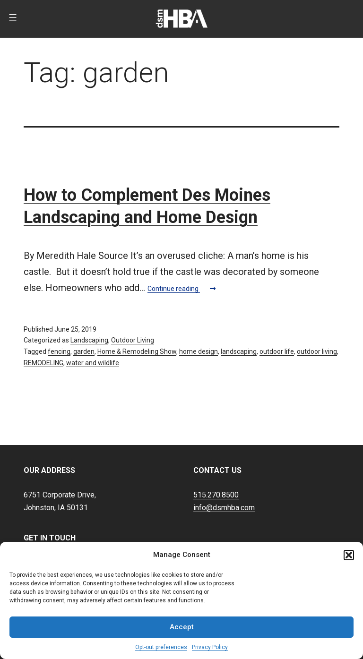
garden (84, 351)
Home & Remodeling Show (136, 351)
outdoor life (276, 351)
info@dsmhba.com (224, 507)
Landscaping (89, 340)
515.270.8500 (216, 494)
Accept (182, 627)
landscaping (239, 351)
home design (198, 351)
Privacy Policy (210, 647)
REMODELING (43, 363)
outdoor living (317, 351)
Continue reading (181, 288)
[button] (349, 555)
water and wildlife (92, 363)
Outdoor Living (132, 340)
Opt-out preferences (161, 647)
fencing (59, 351)
